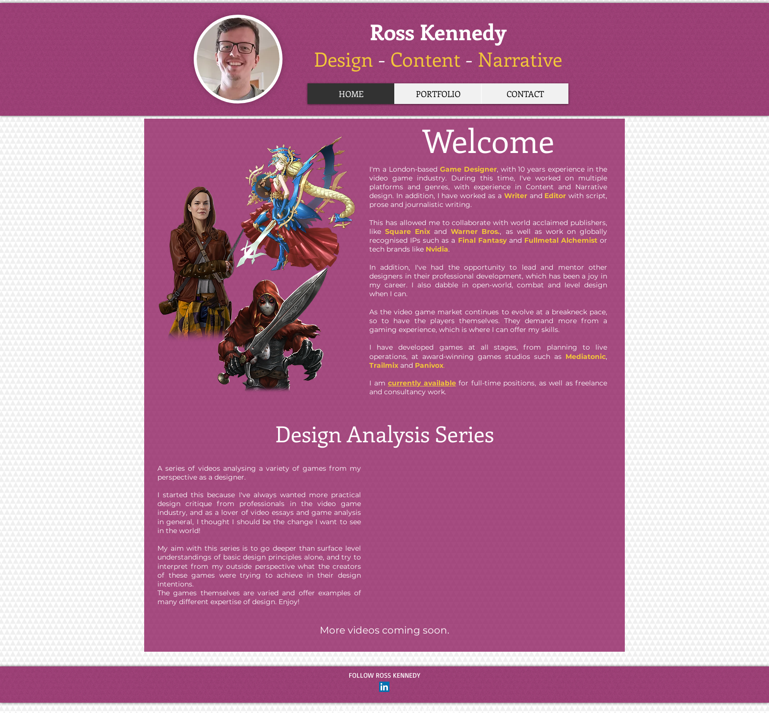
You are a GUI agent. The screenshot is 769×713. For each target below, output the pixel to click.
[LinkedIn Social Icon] (384, 687)
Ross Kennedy (438, 31)
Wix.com (445, 709)
